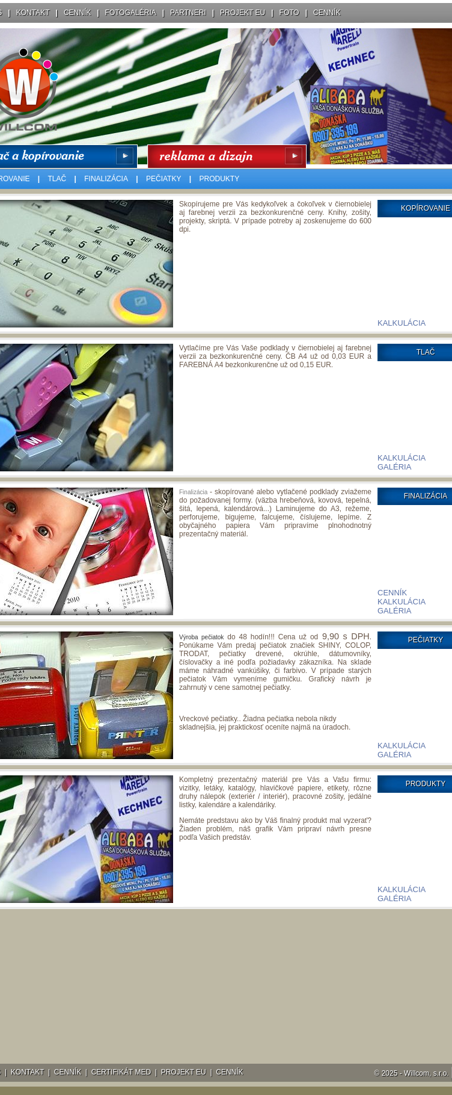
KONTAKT (33, 12)
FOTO (289, 12)
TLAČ (57, 179)
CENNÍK (77, 12)
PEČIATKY (163, 179)
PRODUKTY (220, 179)
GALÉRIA (394, 466)
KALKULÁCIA (401, 322)
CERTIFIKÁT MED (121, 1072)
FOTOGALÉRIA (130, 12)
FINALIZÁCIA (106, 179)
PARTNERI (188, 12)
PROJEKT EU (242, 12)
